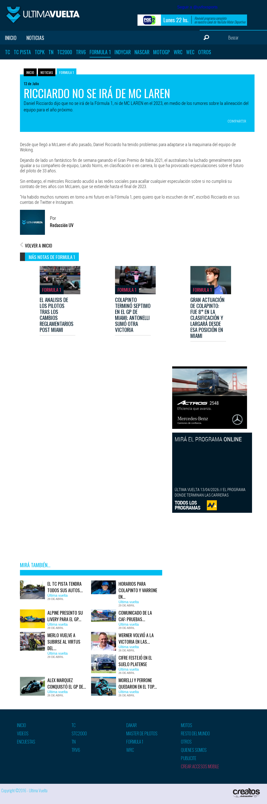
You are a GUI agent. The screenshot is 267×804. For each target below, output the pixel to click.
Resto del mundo (195, 733)
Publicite (188, 758)
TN (50, 52)
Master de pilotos (141, 733)
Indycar (123, 52)
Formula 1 (100, 52)
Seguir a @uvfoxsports (197, 7)
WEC (190, 52)
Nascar (141, 52)
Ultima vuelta (42, 14)
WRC (178, 52)
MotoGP (161, 52)
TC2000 (64, 52)
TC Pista (22, 52)
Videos (22, 733)
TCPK (40, 52)
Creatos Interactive (247, 792)
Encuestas (26, 741)
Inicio (10, 37)
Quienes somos (194, 750)
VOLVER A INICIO (38, 245)
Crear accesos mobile (200, 766)
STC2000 (79, 733)
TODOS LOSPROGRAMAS (187, 505)
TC (7, 52)
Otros (204, 52)
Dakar (131, 725)
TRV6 (81, 52)
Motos (186, 725)
